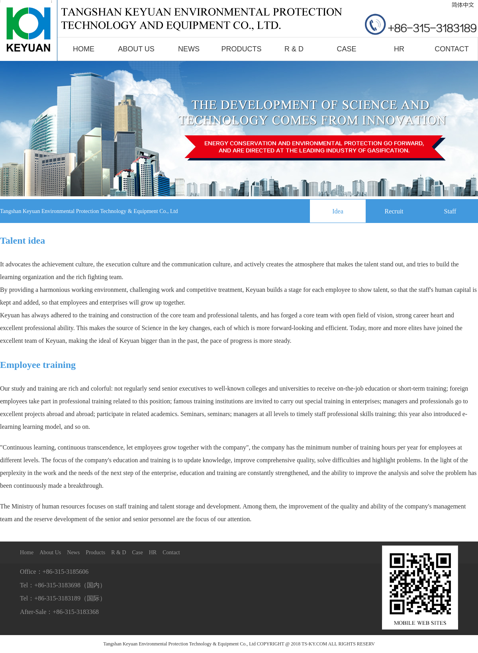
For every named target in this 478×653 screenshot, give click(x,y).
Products (241, 49)
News (189, 49)
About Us (136, 49)
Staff (450, 211)
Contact (452, 49)
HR (399, 49)
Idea (337, 211)
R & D (294, 49)
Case (346, 49)
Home (83, 49)
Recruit (393, 211)
